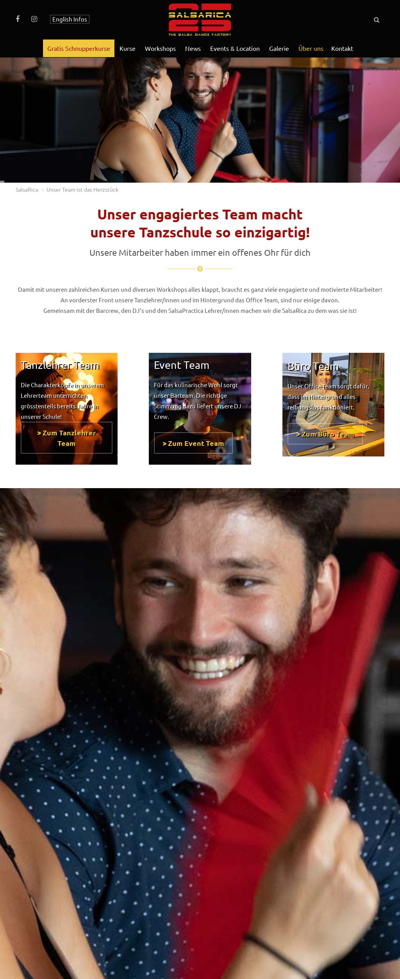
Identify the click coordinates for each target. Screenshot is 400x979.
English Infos (69, 19)
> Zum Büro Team (325, 433)
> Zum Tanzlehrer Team (66, 434)
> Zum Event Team (193, 439)
